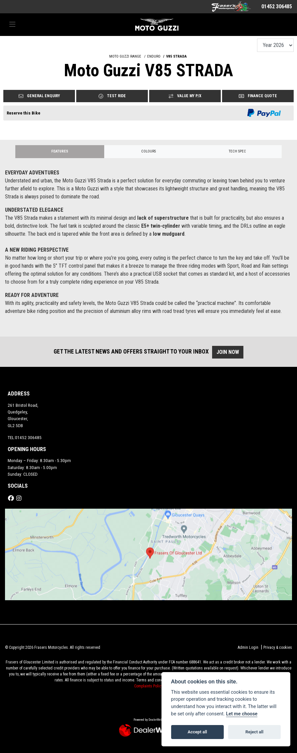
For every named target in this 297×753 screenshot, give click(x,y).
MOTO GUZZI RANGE (125, 56)
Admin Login (248, 647)
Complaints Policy (148, 686)
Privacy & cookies (277, 647)
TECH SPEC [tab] (237, 151)
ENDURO (153, 56)
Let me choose (242, 714)
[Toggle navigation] (12, 25)
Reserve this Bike (23, 113)
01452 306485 (276, 6)
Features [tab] (59, 151)
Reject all (254, 731)
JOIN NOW (230, 352)
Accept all (197, 731)
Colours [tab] (148, 151)
